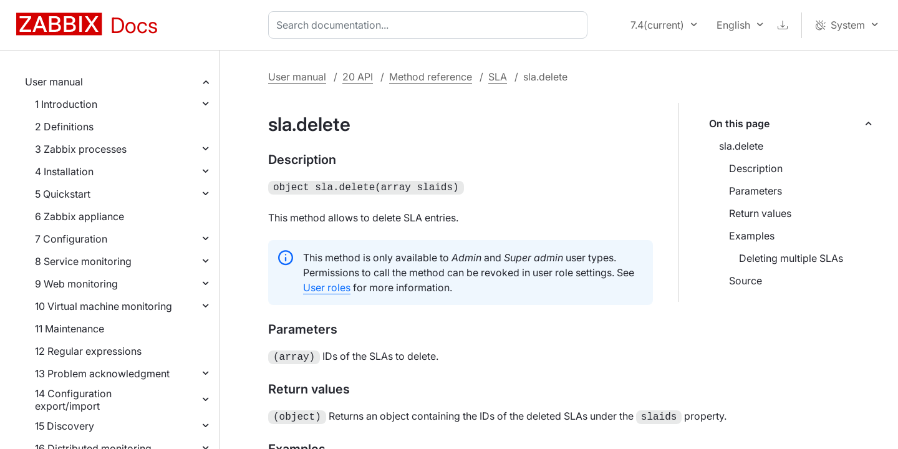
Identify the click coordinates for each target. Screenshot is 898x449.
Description (756, 168)
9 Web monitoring (76, 284)
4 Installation (64, 171)
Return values (760, 213)
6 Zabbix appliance (79, 216)
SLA (497, 76)
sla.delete (741, 146)
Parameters (755, 191)
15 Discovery (64, 426)
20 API (357, 76)
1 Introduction (66, 104)
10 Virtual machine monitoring (103, 306)
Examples (752, 235)
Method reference (430, 76)
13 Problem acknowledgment (102, 373)
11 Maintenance (69, 328)
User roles (326, 286)
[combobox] (430, 25)
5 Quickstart (62, 194)
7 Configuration (71, 239)
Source (745, 280)
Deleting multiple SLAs (791, 258)
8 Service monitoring (83, 261)
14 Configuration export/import (73, 399)
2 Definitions (64, 126)
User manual (54, 81)
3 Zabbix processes (81, 149)
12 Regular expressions (88, 351)
